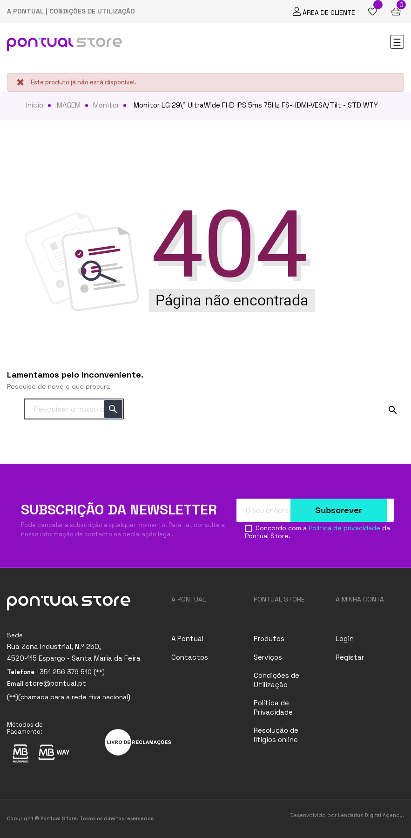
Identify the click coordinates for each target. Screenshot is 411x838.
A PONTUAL (25, 11)
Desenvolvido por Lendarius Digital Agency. (347, 815)
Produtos (269, 638)
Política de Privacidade (273, 707)
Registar (350, 657)
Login (345, 638)
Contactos (189, 657)
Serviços (268, 657)
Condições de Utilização (276, 680)
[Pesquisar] (74, 409)
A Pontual (187, 638)
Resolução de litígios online (276, 735)
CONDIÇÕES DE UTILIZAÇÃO (92, 11)
